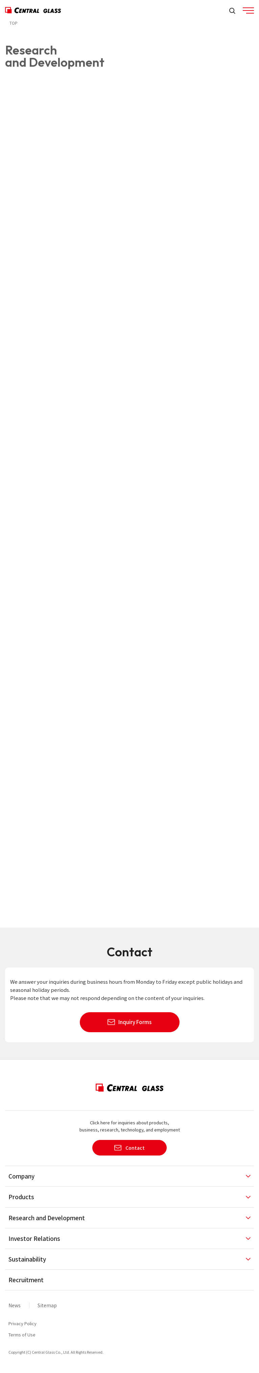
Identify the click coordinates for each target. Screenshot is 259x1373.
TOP (13, 23)
